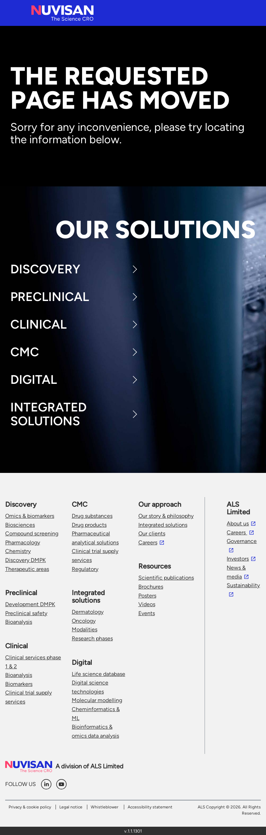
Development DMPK (30, 604)
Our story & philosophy (166, 516)
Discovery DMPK (25, 560)
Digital (33, 379)
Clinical (38, 324)
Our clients (151, 533)
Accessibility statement (150, 807)
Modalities (84, 629)
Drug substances (92, 516)
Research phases (92, 638)
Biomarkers (18, 684)
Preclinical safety (26, 613)
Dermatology (88, 612)
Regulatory (85, 569)
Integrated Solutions (48, 414)
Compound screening (31, 533)
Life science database (98, 674)
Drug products (89, 525)
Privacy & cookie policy (30, 807)
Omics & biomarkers (29, 516)
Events (146, 613)
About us (238, 523)
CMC (24, 351)
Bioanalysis (18, 622)
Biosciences (20, 525)
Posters (147, 595)
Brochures (150, 586)
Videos (146, 604)
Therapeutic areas (27, 569)
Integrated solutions (162, 525)
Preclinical (49, 296)
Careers (147, 542)
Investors (238, 558)
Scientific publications (166, 577)
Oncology (84, 621)
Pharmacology (22, 542)
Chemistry (18, 551)
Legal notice (70, 807)
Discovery (45, 269)
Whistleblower (104, 807)
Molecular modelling (97, 700)
